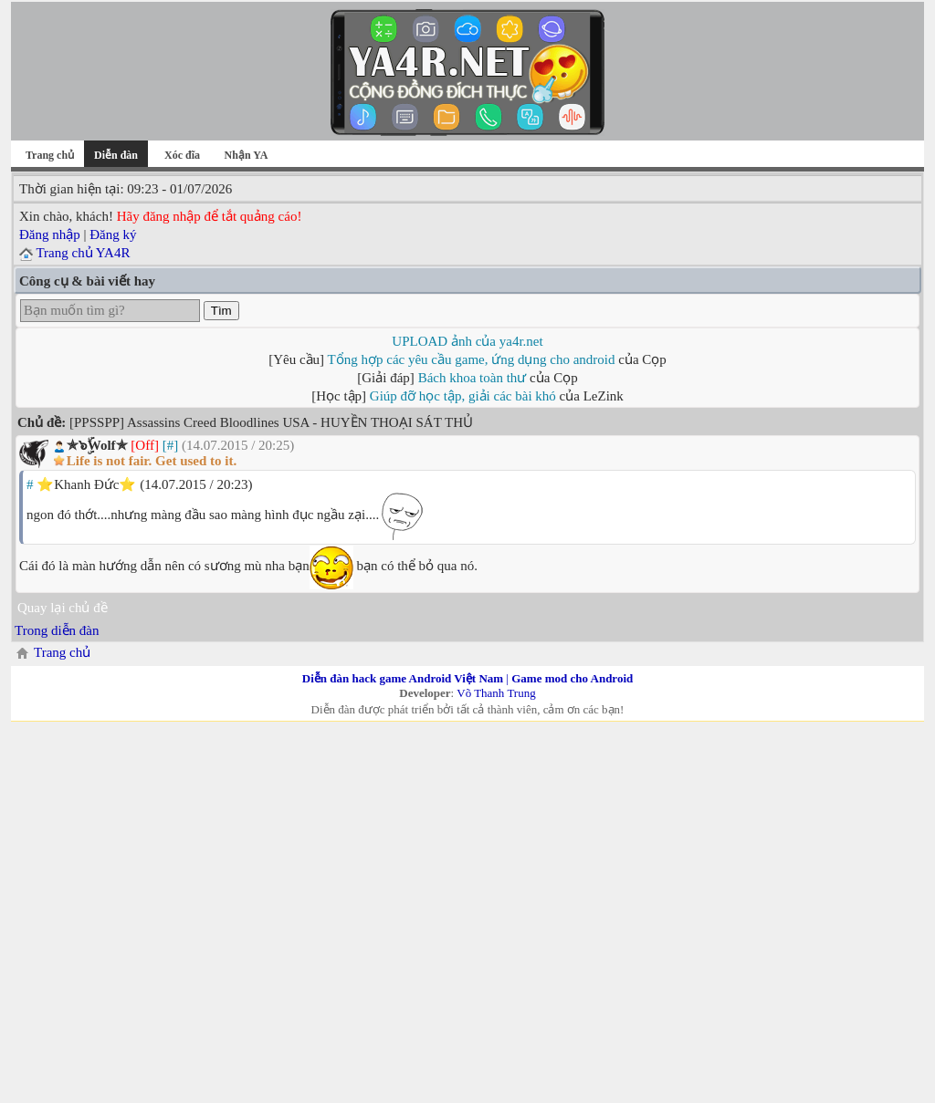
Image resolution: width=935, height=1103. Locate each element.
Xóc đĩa (182, 155)
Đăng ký (112, 234)
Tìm (221, 310)
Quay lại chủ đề (62, 607)
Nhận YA (246, 155)
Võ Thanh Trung (496, 693)
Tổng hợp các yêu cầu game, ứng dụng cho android (471, 359)
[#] (171, 445)
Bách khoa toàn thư (472, 377)
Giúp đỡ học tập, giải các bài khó (463, 396)
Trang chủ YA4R (83, 252)
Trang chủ (50, 155)
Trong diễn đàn (57, 630)
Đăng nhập (49, 234)
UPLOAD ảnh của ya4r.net (467, 341)
